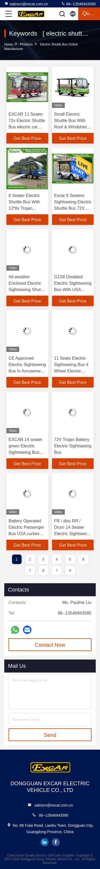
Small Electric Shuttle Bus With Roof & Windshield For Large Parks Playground (71, 127)
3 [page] (43, 559)
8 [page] (43, 570)
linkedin (45, 842)
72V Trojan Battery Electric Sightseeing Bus (73, 446)
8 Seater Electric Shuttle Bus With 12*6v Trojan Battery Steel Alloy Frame (26, 208)
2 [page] (30, 559)
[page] (57, 570)
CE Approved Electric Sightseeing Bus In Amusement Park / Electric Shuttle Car (27, 371)
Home (8, 44)
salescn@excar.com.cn (26, 3)
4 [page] (57, 559)
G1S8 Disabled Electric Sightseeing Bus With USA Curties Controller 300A (73, 290)
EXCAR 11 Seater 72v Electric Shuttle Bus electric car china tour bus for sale (27, 127)
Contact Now (50, 645)
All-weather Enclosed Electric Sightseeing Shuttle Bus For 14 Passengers (27, 290)
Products (26, 44)
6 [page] (83, 559)
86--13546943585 (78, 3)
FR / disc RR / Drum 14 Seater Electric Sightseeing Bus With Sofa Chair (73, 534)
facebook (56, 842)
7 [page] (30, 570)
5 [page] (70, 559)
